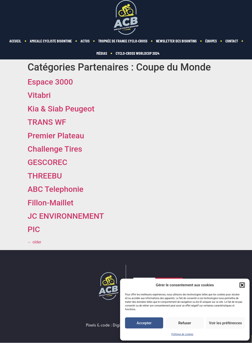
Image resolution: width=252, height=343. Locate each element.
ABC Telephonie (55, 189)
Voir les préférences (225, 323)
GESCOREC (47, 162)
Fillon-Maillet (50, 202)
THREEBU (45, 176)
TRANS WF (47, 122)
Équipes (211, 40)
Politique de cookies (182, 334)
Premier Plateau (56, 135)
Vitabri (39, 95)
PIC (34, 229)
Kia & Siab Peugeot (61, 108)
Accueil (15, 40)
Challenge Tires (55, 149)
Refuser (184, 323)
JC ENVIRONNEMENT (66, 216)
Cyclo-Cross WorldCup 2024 (137, 53)
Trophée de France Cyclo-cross (122, 40)
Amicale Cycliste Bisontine (51, 40)
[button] (242, 285)
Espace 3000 (50, 82)
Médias (101, 53)
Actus (85, 40)
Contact (231, 40)
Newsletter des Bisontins (176, 40)
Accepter (144, 323)
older (34, 242)
